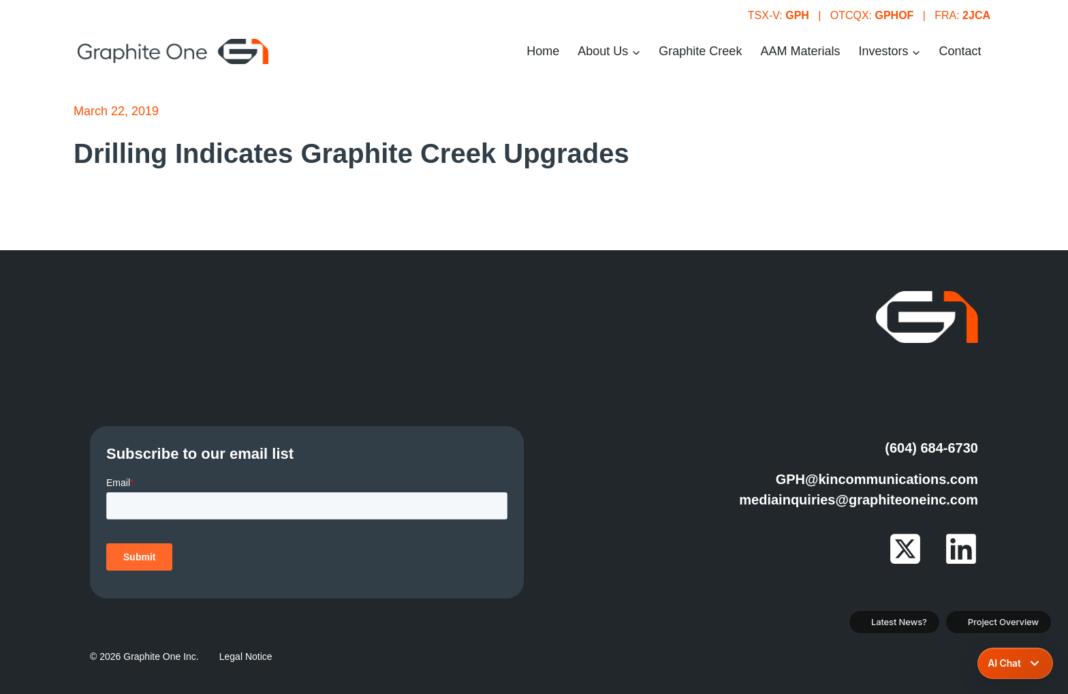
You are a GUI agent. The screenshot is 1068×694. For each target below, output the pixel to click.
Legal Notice (245, 656)
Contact (960, 51)
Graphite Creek (700, 51)
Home (543, 51)
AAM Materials (800, 51)
